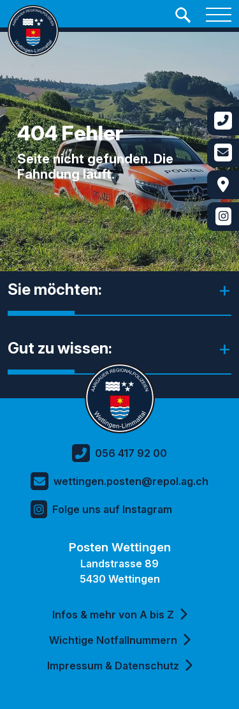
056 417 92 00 (119, 453)
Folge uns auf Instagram (101, 509)
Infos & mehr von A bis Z (119, 614)
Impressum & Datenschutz (119, 665)
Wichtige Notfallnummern (120, 640)
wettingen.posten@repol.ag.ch (119, 481)
